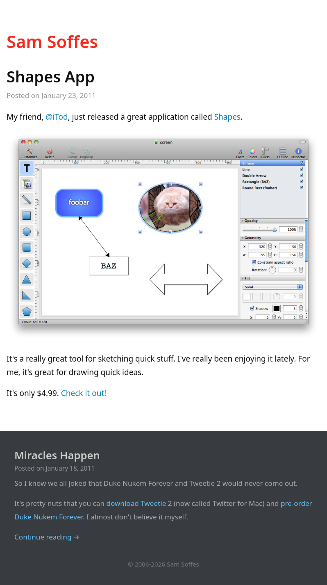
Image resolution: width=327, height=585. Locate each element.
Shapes (227, 117)
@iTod (56, 117)
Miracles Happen (57, 455)
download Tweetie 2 (139, 503)
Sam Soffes (52, 41)
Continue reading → (46, 537)
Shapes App (51, 76)
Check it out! (84, 393)
